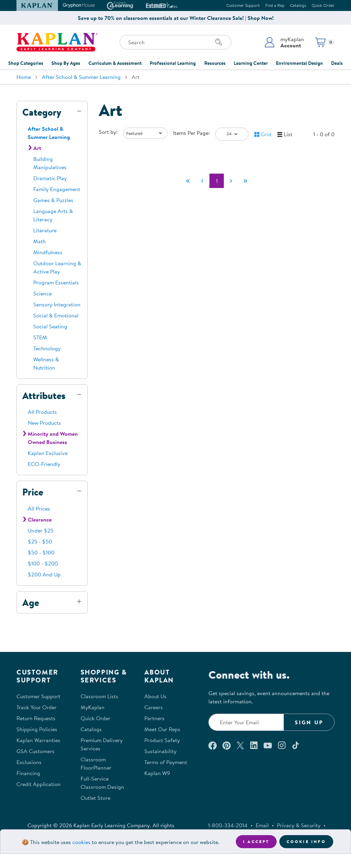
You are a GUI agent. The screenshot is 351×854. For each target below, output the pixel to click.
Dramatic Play (50, 178)
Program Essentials (56, 282)
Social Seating (50, 326)
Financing (28, 773)
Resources (215, 63)
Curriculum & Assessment (115, 63)
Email (262, 825)
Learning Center (251, 63)
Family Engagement (56, 189)
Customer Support (243, 5)
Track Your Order (36, 707)
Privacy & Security (298, 825)
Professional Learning (173, 63)
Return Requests (36, 718)
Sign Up (309, 722)
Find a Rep (275, 5)
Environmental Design (299, 63)
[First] (188, 181)
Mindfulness (47, 252)
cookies (81, 842)
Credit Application (38, 784)
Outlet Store (95, 798)
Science (42, 293)
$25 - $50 (40, 541)
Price (32, 492)
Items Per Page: (191, 133)
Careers (153, 707)
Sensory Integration (57, 304)
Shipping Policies (36, 729)
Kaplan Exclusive (48, 453)
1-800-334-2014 (227, 825)
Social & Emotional (55, 315)
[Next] (231, 181)
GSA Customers (35, 751)
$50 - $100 (41, 552)
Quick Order (323, 5)
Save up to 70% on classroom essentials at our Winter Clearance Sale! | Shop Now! (176, 18)
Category (41, 112)
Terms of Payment (165, 762)
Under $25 (40, 530)
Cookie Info (306, 841)
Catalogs (298, 5)
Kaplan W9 (157, 773)
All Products (42, 412)
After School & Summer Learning (81, 77)
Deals (337, 63)
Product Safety (162, 740)
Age (30, 602)
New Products (44, 422)
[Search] (218, 42)
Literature (45, 230)
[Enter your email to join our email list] (246, 722)
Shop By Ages (65, 63)
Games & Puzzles (53, 200)
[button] (284, 42)
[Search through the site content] (175, 42)
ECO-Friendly (44, 464)
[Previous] (202, 181)
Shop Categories (25, 63)
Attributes (43, 395)
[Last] (245, 181)
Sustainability (160, 751)
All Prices (39, 508)
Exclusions (28, 762)
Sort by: (108, 132)
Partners (154, 718)
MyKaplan (93, 707)
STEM (40, 337)
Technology (47, 348)
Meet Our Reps (162, 729)
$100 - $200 (43, 563)
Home (23, 77)
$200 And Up (44, 574)
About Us (155, 696)
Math (39, 241)
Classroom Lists (99, 696)
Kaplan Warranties (38, 740)
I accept (256, 841)
